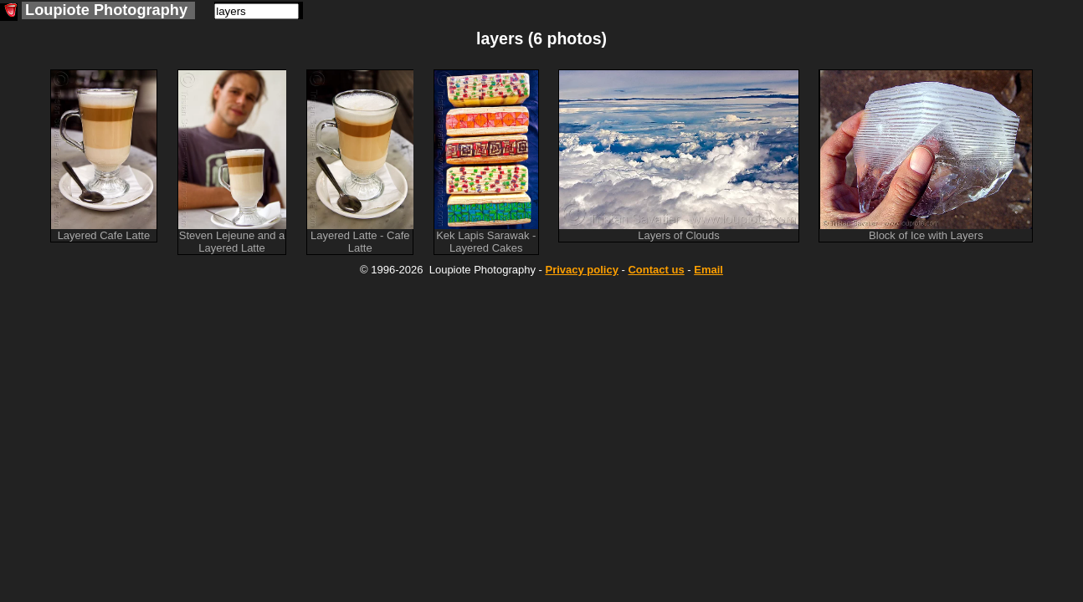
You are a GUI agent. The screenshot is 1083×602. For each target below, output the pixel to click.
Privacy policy (581, 269)
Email (708, 269)
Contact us (656, 269)
